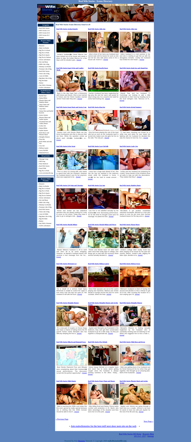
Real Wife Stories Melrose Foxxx (130, 264)
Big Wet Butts (43, 80)
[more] (79, 60)
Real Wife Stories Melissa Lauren (98, 264)
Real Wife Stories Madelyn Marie (130, 185)
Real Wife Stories (44, 28)
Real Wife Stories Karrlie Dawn (98, 68)
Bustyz (41, 83)
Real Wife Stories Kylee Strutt (65, 146)
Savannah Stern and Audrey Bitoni (45, 122)
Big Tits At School (44, 50)
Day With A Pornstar (45, 85)
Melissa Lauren (43, 148)
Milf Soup (42, 161)
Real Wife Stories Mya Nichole (97, 342)
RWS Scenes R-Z (44, 35)
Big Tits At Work (44, 53)
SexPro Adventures (44, 87)
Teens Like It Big (44, 73)
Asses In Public (43, 76)
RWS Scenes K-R (44, 33)
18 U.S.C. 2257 (140, 436)
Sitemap (150, 436)
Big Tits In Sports (44, 55)
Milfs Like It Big (44, 64)
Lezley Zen (42, 126)
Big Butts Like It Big (45, 78)
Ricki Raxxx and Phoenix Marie (44, 133)
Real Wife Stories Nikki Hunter (66, 381)
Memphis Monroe (44, 137)
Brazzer (41, 37)
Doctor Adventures (44, 60)
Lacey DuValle (43, 150)
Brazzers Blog (148, 434)
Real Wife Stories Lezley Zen (129, 146)
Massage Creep (43, 159)
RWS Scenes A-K (44, 30)
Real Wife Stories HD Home (130, 434)
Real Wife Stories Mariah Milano (66, 224)
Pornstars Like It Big (45, 69)
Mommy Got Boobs (45, 66)
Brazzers (41, 46)
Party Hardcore (43, 164)
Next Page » (148, 421)
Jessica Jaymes (43, 115)
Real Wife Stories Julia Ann (96, 29)
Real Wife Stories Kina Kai (96, 107)
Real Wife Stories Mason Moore (130, 224)
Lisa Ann (42, 146)
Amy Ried (42, 109)
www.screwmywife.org (46, 173)
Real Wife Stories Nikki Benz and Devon (132, 342)
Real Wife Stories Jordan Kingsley (67, 29)
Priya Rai (42, 139)
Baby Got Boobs (44, 48)
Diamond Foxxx (44, 153)
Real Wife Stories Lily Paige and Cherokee (69, 185)
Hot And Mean (43, 62)
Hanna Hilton (43, 98)
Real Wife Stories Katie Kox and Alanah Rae (134, 68)
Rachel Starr (43, 96)
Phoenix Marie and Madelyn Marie (44, 101)
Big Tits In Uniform (45, 57)
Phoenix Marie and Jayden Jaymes (44, 118)
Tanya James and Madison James (44, 105)
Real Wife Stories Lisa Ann (96, 185)
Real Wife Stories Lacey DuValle (98, 146)
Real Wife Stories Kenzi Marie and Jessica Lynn (71, 107)
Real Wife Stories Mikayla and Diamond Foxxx (71, 342)
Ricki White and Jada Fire (45, 142)
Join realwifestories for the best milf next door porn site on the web (103, 426)
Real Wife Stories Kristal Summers (131, 107)
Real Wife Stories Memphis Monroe (67, 303)
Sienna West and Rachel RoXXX (46, 112)
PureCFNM (42, 168)
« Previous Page (62, 419)
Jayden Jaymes (43, 130)
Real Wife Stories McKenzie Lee (66, 264)
